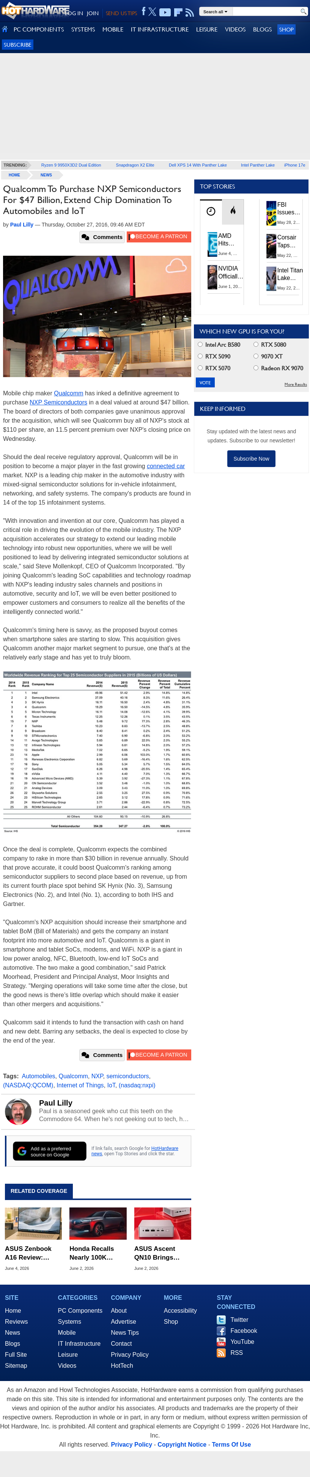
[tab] (211, 212)
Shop (286, 29)
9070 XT (268, 356)
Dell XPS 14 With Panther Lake (198, 165)
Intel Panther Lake (258, 165)
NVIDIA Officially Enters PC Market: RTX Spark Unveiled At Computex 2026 (231, 272)
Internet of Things (80, 1085)
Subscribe (17, 44)
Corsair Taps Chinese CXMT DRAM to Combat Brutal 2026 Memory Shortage (289, 241)
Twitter (239, 1320)
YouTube (242, 1342)
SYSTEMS (83, 29)
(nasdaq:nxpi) (137, 1085)
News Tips (125, 1332)
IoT (111, 1085)
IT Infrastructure (79, 1343)
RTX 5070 (214, 368)
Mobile (67, 1332)
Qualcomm (68, 393)
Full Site (16, 1354)
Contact (121, 1343)
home (14, 175)
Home (13, 1310)
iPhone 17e (294, 165)
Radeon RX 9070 (278, 368)
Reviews (16, 1321)
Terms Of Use (231, 1444)
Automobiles (38, 1076)
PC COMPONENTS (39, 29)
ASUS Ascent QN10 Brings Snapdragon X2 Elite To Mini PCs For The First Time (162, 1253)
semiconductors (127, 1076)
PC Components (80, 1310)
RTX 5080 (269, 344)
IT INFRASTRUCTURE (160, 29)
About (119, 1310)
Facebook (243, 1331)
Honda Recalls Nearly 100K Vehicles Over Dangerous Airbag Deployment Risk (97, 1253)
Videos (67, 1365)
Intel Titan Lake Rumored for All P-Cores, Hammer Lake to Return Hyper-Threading (290, 274)
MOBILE (112, 29)
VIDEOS (235, 29)
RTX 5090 (214, 356)
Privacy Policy (130, 1354)
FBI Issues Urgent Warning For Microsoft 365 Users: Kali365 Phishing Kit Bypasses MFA (290, 209)
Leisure (68, 1354)
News (46, 175)
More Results (296, 384)
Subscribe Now (251, 459)
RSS (236, 1353)
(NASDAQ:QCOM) (28, 1085)
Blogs (12, 1343)
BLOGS (262, 29)
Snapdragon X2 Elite (135, 165)
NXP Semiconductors (58, 402)
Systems (69, 1321)
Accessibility (180, 1310)
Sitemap (16, 1365)
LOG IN (74, 13)
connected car (166, 466)
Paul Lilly (55, 1103)
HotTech (122, 1365)
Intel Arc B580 (219, 344)
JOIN (93, 13)
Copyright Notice (181, 1444)
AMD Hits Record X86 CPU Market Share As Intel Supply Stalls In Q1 (230, 240)
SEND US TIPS (121, 13)
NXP (97, 1076)
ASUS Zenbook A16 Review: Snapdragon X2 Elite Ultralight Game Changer (28, 1253)
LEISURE (206, 29)
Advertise (123, 1321)
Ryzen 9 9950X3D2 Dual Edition (71, 165)
